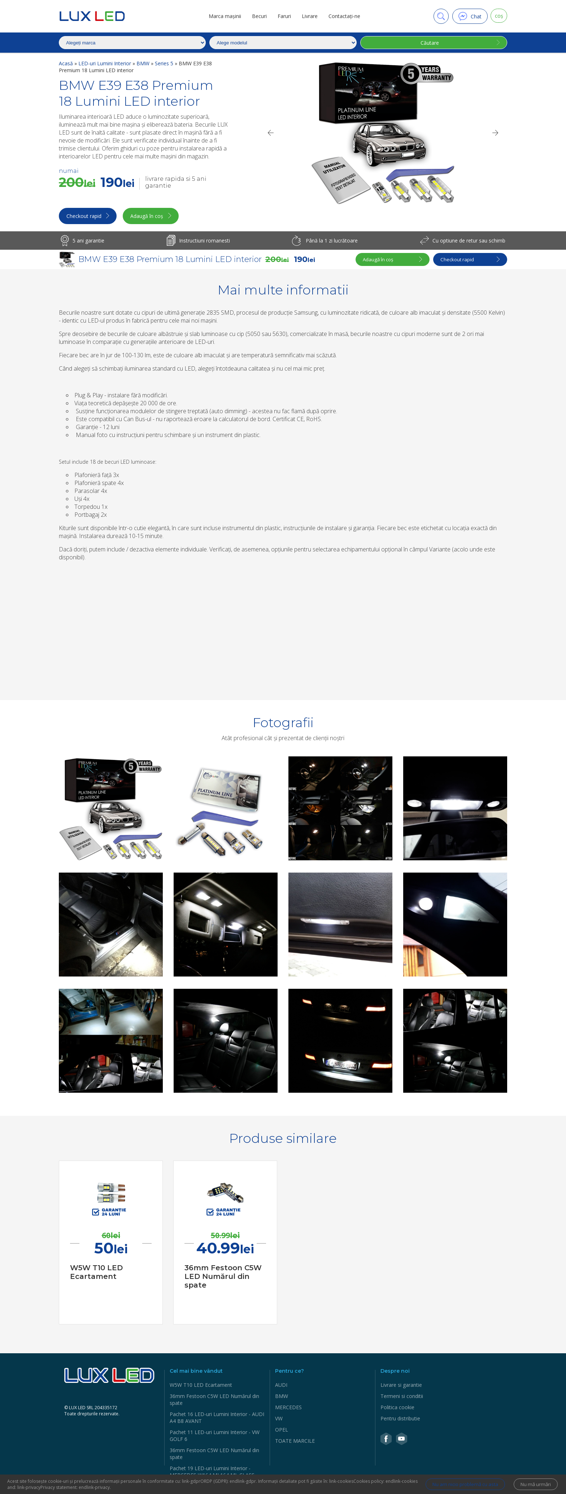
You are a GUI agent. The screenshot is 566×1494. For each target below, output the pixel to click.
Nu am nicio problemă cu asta (457, 1484)
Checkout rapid (84, 217)
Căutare (428, 42)
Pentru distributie (400, 1419)
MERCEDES (288, 1408)
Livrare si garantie (401, 1385)
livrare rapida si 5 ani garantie (175, 182)
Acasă (66, 63)
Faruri (282, 16)
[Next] (496, 133)
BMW (143, 63)
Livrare (307, 16)
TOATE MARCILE (295, 1441)
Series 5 (165, 63)
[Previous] (270, 133)
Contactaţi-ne (342, 16)
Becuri (257, 16)
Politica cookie (397, 1408)
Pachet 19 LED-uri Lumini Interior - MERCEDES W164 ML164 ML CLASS (212, 1473)
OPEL (281, 1430)
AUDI (281, 1385)
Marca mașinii (222, 16)
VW (279, 1419)
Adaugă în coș (154, 217)
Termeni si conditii (401, 1397)
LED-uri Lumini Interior (105, 63)
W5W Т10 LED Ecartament (201, 1385)
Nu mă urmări (534, 1484)
